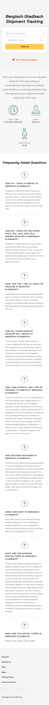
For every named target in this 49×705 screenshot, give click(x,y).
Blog (3, 667)
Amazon (30, 359)
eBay (40, 359)
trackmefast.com (22, 191)
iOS (24, 297)
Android (16, 297)
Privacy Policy (8, 677)
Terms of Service (9, 682)
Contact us (6, 662)
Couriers (5, 657)
